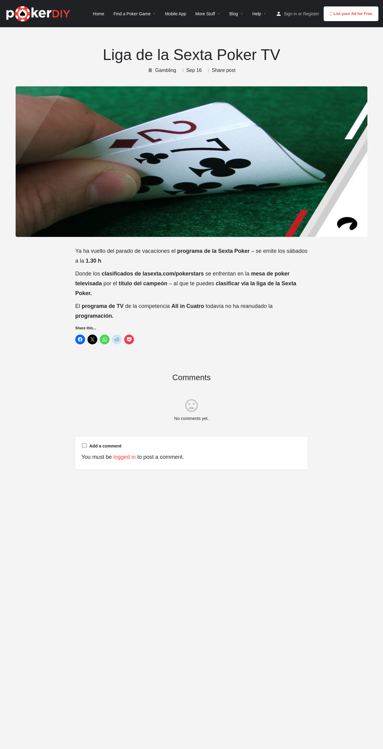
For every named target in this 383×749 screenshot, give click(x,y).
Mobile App (175, 13)
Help (256, 13)
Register (311, 13)
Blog (233, 13)
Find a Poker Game (132, 13)
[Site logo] (39, 13)
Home (98, 13)
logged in (124, 457)
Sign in (290, 13)
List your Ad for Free (351, 14)
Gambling (161, 70)
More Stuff (205, 13)
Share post (221, 70)
